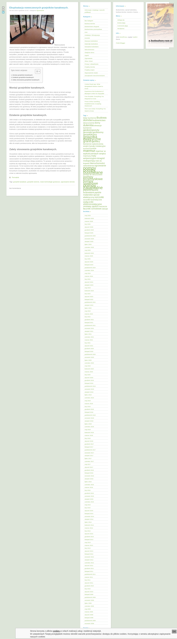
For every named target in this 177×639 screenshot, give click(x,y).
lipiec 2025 (88, 244)
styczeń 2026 (89, 227)
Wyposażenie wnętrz (91, 73)
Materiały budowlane (91, 44)
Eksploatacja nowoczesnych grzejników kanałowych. (38, 7)
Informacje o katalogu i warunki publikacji (95, 11)
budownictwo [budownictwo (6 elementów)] (99, 120)
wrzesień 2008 (89, 623)
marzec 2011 (89, 577)
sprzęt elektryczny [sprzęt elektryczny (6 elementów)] (91, 195)
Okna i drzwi (89, 61)
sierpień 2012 (89, 560)
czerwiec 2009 (89, 606)
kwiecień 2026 (89, 218)
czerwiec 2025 (89, 247)
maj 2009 (88, 609)
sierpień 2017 (89, 455)
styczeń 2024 (89, 282)
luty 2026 (87, 224)
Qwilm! (135, 37)
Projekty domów (90, 67)
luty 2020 (87, 374)
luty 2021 (87, 343)
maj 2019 (88, 400)
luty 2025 (87, 259)
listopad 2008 (89, 617)
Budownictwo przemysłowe (93, 29)
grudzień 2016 (89, 470)
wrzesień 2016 (89, 476)
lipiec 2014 (88, 522)
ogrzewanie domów (68, 182)
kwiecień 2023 (89, 290)
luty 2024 (87, 279)
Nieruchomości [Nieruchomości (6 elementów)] (97, 163)
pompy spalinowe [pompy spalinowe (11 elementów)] (90, 182)
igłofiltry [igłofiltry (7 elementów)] (96, 141)
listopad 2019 (89, 383)
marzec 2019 (89, 403)
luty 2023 (87, 293)
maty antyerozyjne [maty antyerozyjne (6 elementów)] (89, 156)
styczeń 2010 (89, 591)
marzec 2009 (89, 612)
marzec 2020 (89, 372)
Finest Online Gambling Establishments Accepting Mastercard (93, 104)
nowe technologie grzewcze (50, 182)
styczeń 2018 (89, 441)
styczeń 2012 (89, 565)
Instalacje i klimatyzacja (92, 35)
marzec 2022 (89, 314)
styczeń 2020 (89, 377)
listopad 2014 (89, 513)
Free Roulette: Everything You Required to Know (94, 97)
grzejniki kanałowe (19, 182)
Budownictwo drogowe (92, 26)
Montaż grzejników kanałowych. (22, 75)
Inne (86, 32)
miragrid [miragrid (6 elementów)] (100, 158)
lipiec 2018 (88, 424)
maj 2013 (88, 542)
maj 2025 (88, 250)
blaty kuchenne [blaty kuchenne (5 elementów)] (89, 118)
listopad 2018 (89, 412)
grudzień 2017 (89, 444)
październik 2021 (90, 325)
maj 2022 (88, 311)
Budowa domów (90, 23)
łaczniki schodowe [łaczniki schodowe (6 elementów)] (92, 208)
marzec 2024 (89, 276)
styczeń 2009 (89, 614)
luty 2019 (87, 406)
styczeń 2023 (89, 296)
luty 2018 (87, 438)
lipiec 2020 (88, 360)
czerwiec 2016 (89, 484)
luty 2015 (87, 507)
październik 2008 (90, 620)
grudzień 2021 (89, 319)
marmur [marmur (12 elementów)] (89, 151)
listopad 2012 (89, 554)
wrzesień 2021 (89, 328)
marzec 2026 (89, 221)
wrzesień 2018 (89, 418)
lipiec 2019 (88, 395)
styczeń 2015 (89, 510)
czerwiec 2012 (89, 563)
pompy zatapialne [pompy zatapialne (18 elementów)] (93, 186)
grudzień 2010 (89, 586)
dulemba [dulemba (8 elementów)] (88, 125)
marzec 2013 (89, 545)
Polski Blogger (120, 43)
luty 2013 (87, 548)
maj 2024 (88, 273)
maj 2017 (88, 464)
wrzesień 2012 (89, 557)
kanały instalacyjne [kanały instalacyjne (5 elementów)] (97, 146)
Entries (121, 23)
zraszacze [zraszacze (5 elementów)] (102, 206)
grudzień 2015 (89, 493)
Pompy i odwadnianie (91, 64)
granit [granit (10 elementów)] (87, 141)
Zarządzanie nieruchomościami (95, 75)
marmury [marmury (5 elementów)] (87, 156)
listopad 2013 (89, 539)
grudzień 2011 (89, 568)
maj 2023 (88, 288)
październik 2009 (90, 597)
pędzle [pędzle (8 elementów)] (87, 189)
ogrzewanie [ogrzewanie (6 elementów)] (100, 165)
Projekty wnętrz (90, 70)
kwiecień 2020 (89, 369)
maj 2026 (88, 215)
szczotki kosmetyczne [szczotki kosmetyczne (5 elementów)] (92, 200)
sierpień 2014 (89, 519)
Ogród (87, 55)
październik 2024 (90, 267)
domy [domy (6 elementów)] (97, 122)
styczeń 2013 (89, 551)
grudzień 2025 (89, 230)
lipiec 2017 (88, 458)
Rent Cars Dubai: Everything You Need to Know (95, 110)
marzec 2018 (89, 435)
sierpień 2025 (89, 241)
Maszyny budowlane (91, 41)
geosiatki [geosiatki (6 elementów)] (87, 132)
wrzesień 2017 (89, 453)
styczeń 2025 (89, 262)
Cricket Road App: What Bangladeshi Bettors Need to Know (94, 86)
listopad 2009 (89, 594)
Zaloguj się (120, 20)
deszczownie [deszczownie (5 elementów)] (88, 123)
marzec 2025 (89, 256)
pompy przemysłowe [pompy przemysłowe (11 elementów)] (93, 178)
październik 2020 (90, 354)
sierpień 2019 (89, 392)
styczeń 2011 (89, 583)
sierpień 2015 (89, 499)
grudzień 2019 (89, 380)
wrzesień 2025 (89, 238)
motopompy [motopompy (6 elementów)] (89, 160)
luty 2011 (87, 580)
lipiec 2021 (88, 334)
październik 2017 (90, 450)
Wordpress (120, 28)
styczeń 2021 (89, 346)
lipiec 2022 (88, 308)
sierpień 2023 (89, 285)
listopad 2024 (89, 264)
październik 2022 (90, 302)
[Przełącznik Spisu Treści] (36, 71)
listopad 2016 (89, 473)
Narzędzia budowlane (92, 46)
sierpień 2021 (89, 331)
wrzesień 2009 (89, 600)
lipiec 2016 (88, 481)
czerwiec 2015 (89, 502)
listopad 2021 (89, 322)
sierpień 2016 (89, 479)
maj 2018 (88, 429)
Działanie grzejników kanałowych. (23, 77)
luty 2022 (87, 316)
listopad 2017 (89, 447)
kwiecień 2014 (89, 525)
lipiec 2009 (88, 603)
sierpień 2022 (89, 305)
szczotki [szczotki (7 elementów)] (99, 197)
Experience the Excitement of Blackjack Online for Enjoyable (94, 92)
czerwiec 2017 (89, 461)
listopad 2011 (89, 571)
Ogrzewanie (40, 10)
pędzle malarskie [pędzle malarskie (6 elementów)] (92, 193)
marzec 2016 (89, 487)
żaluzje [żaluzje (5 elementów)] (105, 209)
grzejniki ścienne (33, 182)
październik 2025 (90, 236)
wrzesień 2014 (89, 516)
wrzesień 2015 (89, 496)
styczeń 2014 (89, 533)
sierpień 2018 (89, 421)
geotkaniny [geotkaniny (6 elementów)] (98, 132)
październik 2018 (90, 415)
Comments (122, 26)
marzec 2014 (89, 528)
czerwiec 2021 (89, 337)
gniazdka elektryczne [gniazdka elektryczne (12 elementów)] (92, 138)
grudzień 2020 (89, 348)
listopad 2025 (89, 233)
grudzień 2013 (89, 536)
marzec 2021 (89, 340)
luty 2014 (87, 531)
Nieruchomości (89, 49)
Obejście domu (89, 52)
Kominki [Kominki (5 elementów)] (92, 148)
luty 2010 (87, 588)
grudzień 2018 (89, 409)
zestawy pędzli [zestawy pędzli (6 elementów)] (90, 206)
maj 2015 (88, 505)
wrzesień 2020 (89, 357)
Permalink (15, 177)
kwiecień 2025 (89, 253)
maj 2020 (88, 366)
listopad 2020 (89, 351)
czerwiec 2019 (89, 397)
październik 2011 (90, 574)
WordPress (123, 37)
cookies (56, 631)
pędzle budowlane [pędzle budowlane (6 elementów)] (90, 191)
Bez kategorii (89, 20)
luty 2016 (87, 490)
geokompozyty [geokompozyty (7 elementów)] (91, 130)
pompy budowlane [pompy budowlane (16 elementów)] (93, 171)
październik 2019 (90, 386)
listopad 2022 (89, 299)
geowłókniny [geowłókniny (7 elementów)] (90, 134)
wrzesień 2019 (89, 389)
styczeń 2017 (89, 467)
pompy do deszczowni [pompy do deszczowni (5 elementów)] (92, 174)
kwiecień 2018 (89, 432)
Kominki (87, 38)
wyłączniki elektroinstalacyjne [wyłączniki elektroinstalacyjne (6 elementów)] (92, 203)
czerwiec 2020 (89, 363)
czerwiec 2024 (89, 270)
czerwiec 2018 (89, 426)
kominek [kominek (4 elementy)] (86, 148)
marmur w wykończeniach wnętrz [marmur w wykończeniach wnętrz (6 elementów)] (94, 152)
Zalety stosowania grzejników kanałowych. (26, 80)
